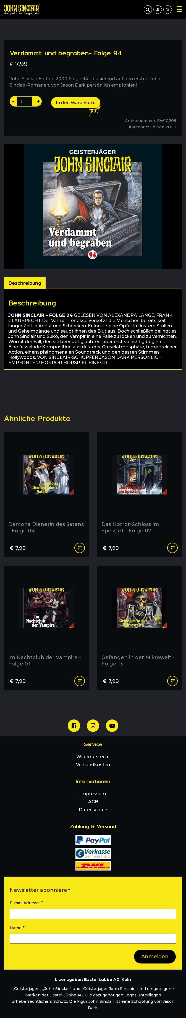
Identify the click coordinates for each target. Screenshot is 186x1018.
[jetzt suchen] (148, 9)
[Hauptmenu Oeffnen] (179, 9)
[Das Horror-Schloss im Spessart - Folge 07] (139, 485)
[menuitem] (157, 9)
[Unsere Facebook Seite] (74, 725)
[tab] (25, 283)
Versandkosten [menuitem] (93, 764)
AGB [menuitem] (93, 801)
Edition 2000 (163, 127)
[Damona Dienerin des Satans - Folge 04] (46, 485)
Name (17, 927)
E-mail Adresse (26, 902)
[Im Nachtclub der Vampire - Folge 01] (46, 618)
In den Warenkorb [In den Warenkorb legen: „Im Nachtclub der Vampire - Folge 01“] (79, 681)
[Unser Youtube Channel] (112, 725)
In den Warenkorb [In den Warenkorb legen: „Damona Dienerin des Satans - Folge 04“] (79, 548)
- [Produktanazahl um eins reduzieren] (13, 101)
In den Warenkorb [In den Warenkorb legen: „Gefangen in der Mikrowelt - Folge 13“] (172, 681)
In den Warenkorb (76, 102)
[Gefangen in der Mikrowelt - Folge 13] (139, 618)
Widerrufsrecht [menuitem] (93, 756)
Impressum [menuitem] (93, 793)
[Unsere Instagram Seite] (93, 725)
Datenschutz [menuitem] (93, 809)
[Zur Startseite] (22, 9)
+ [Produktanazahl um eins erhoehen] (38, 101)
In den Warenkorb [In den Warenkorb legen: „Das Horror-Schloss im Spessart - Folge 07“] (172, 548)
